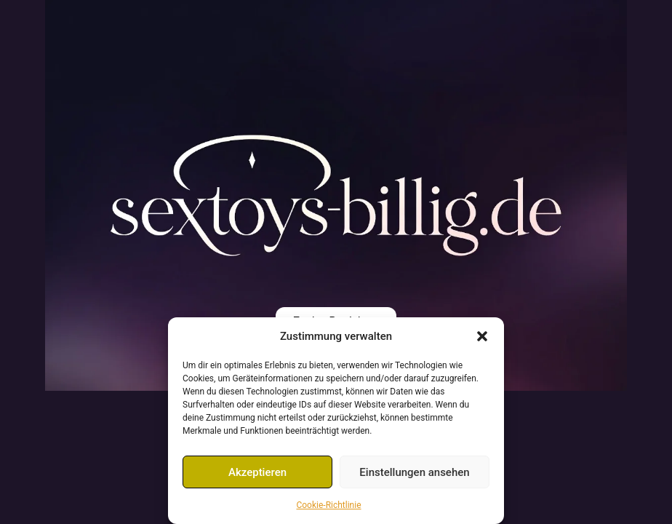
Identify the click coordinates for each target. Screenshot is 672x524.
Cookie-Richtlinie (328, 505)
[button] (482, 336)
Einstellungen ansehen (414, 472)
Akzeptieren (257, 472)
